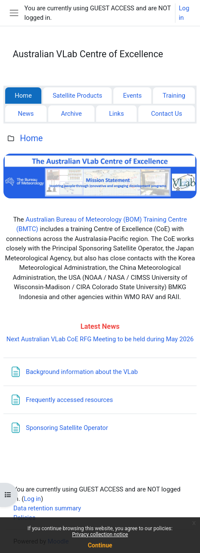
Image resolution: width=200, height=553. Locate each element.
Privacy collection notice (100, 534)
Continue (100, 545)
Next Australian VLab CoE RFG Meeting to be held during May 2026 (100, 339)
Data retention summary (47, 508)
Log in (184, 13)
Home (31, 138)
